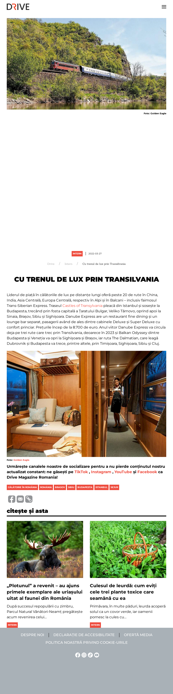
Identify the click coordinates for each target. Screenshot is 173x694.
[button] (164, 7)
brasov (60, 487)
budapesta (84, 487)
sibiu (71, 487)
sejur (114, 487)
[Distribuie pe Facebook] (11, 499)
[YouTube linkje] (96, 655)
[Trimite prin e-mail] (19, 499)
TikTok (81, 472)
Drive (51, 264)
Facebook (147, 472)
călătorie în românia (22, 487)
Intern (77, 253)
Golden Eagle (21, 460)
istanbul (101, 487)
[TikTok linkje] (89, 655)
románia (46, 487)
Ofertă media (138, 635)
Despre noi (32, 635)
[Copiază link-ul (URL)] (28, 499)
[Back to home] (18, 7)
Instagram (101, 472)
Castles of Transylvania (82, 306)
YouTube (123, 472)
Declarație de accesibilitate (84, 635)
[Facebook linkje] (77, 655)
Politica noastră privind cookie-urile (87, 642)
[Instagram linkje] (83, 655)
